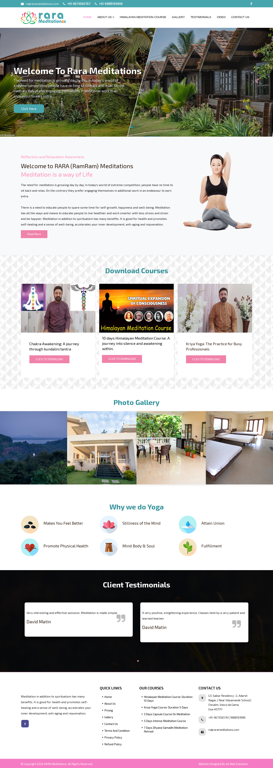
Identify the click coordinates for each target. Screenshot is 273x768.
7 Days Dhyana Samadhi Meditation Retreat (166, 729)
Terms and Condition (117, 730)
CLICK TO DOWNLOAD (49, 359)
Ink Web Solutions (237, 764)
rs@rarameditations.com (42, 3)
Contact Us (240, 17)
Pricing (108, 710)
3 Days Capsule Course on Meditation (167, 714)
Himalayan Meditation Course (143, 17)
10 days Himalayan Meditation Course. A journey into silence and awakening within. (136, 343)
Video (221, 17)
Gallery (178, 17)
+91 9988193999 (111, 3)
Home (87, 17)
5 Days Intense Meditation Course (165, 721)
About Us (105, 17)
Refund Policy (113, 744)
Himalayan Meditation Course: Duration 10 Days (168, 698)
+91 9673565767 (78, 3)
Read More (34, 234)
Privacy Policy (113, 737)
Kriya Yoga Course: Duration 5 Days (166, 707)
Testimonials (200, 17)
